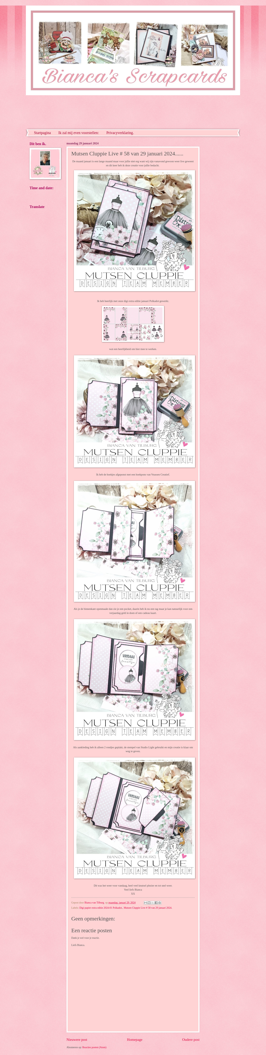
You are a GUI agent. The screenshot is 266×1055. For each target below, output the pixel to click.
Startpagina (42, 133)
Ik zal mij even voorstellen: (78, 133)
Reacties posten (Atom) (94, 1047)
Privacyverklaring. (120, 133)
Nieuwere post (76, 1040)
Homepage (134, 1040)
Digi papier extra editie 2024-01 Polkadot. (100, 907)
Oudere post (191, 1040)
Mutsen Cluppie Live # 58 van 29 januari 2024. (148, 907)
